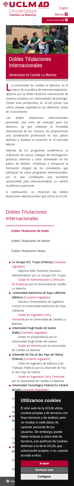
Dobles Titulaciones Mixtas (28, 251)
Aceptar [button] (44, 463)
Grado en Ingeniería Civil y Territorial (41, 376)
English (63, 8)
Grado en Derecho (30, 346)
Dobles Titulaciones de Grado (30, 231)
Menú (61, 14)
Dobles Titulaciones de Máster (30, 241)
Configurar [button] (44, 476)
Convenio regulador (37, 297)
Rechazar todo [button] (44, 469)
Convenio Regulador (35, 390)
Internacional (57, 20)
